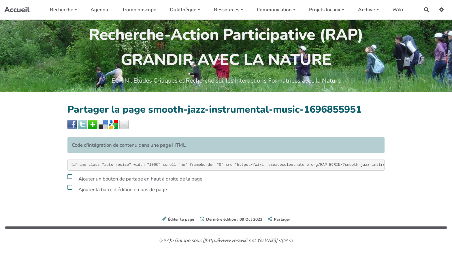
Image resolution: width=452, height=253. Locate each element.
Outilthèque (185, 9)
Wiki (397, 9)
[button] (441, 9)
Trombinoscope (139, 9)
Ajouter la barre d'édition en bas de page (117, 188)
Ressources (228, 9)
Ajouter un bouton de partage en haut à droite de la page (134, 178)
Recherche (63, 9)
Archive (368, 9)
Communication (276, 9)
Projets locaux (326, 9)
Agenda (99, 9)
